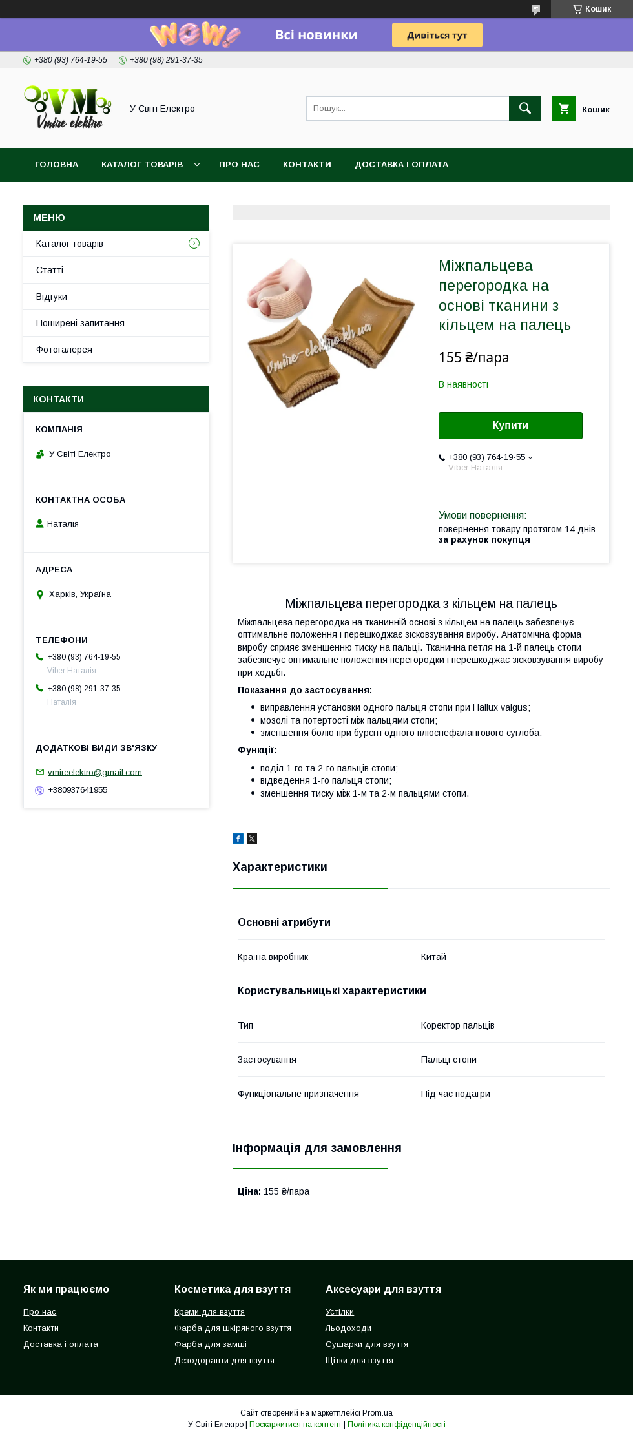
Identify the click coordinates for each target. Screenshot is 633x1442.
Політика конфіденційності (397, 1424)
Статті (49, 270)
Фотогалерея (64, 349)
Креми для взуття (209, 1312)
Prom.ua (377, 1412)
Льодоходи (348, 1328)
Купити (511, 425)
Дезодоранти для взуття (224, 1360)
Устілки (340, 1312)
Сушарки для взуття (367, 1344)
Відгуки (51, 296)
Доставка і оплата (401, 164)
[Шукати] (525, 108)
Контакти (307, 164)
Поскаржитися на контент (295, 1424)
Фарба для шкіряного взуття (232, 1328)
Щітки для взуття (359, 1360)
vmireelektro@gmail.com (95, 772)
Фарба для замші (210, 1344)
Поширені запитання (80, 323)
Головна (56, 164)
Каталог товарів (142, 164)
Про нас (239, 164)
